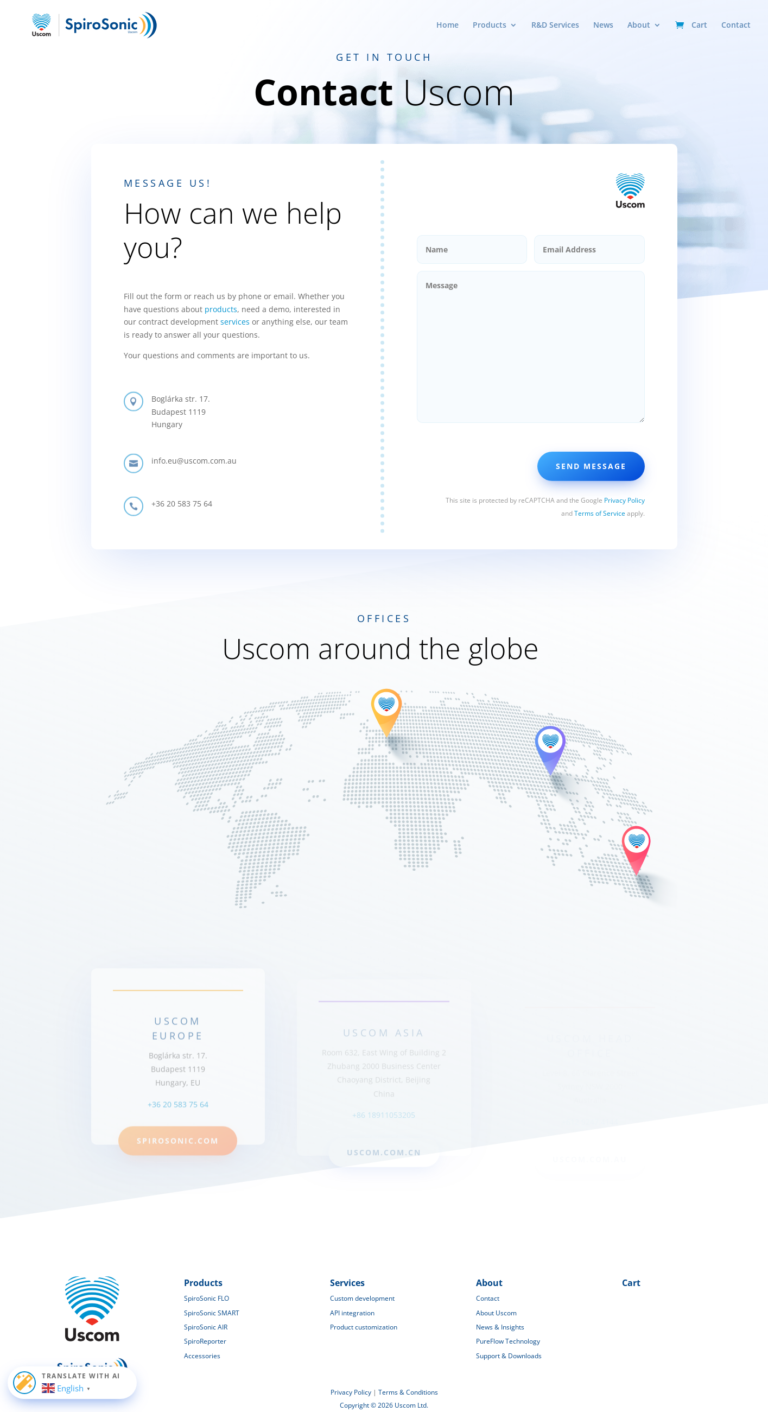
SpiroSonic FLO (206, 1298)
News (603, 25)
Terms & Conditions (408, 1392)
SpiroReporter (205, 1341)
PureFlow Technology (508, 1341)
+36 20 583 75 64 (178, 1121)
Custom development (362, 1298)
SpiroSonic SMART (211, 1313)
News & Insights (500, 1327)
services (235, 321)
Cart (699, 25)
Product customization (363, 1327)
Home (447, 25)
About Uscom (496, 1313)
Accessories (202, 1355)
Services (347, 1283)
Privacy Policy (624, 500)
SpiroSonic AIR (205, 1327)
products (221, 309)
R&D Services (555, 25)
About (638, 25)
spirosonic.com (178, 1157)
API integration (352, 1313)
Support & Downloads (509, 1355)
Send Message (591, 466)
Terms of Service (599, 513)
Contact (736, 25)
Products (489, 25)
